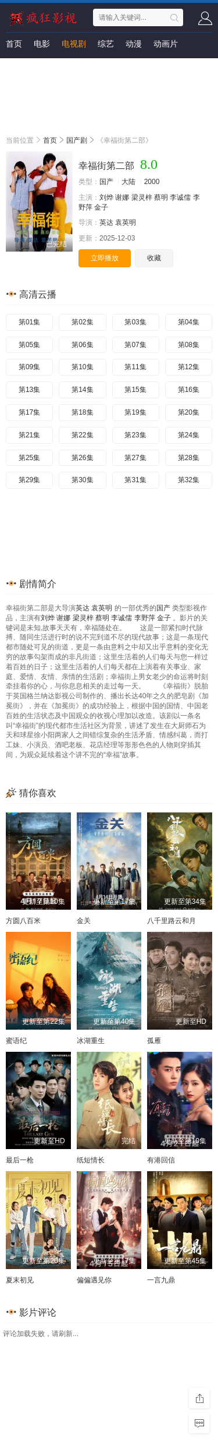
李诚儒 (180, 197)
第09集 (29, 367)
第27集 (135, 458)
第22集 (82, 435)
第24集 (188, 435)
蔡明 (161, 197)
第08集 (188, 345)
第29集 (29, 480)
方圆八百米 (23, 921)
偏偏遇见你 (94, 1280)
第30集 (82, 480)
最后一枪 (20, 1160)
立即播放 (105, 258)
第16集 (188, 390)
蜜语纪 (16, 1041)
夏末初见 (20, 1280)
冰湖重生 (91, 1041)
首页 (14, 43)
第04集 (188, 322)
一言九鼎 (161, 1280)
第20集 (188, 412)
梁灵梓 (141, 197)
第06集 (82, 345)
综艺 (106, 43)
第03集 (135, 322)
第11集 (135, 367)
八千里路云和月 (171, 921)
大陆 (128, 182)
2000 (152, 182)
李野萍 (144, 618)
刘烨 (106, 197)
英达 (106, 222)
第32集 (188, 480)
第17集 (29, 412)
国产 (106, 182)
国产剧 (76, 140)
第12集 (188, 367)
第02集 (82, 322)
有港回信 (161, 1160)
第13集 (29, 390)
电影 (42, 43)
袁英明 (125, 222)
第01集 (29, 322)
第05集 (29, 345)
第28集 (188, 458)
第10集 (82, 367)
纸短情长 (91, 1160)
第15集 (135, 390)
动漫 (134, 43)
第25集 (29, 458)
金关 (84, 921)
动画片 (165, 43)
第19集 (135, 412)
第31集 (135, 480)
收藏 (154, 258)
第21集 (29, 435)
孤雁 (154, 1041)
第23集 (135, 435)
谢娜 (122, 197)
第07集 (135, 345)
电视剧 (74, 43)
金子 (101, 207)
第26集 (82, 458)
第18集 (82, 412)
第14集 (82, 390)
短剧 (14, 67)
